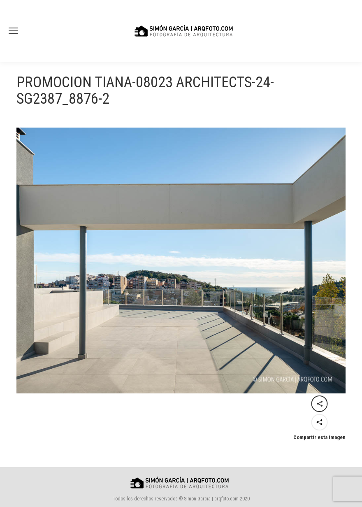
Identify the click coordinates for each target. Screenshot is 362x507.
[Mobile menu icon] (13, 31)
